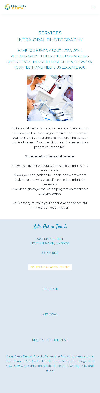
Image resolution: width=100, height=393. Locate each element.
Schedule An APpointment (50, 267)
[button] (93, 7)
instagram (50, 314)
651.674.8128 (50, 252)
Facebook (50, 289)
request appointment (50, 340)
